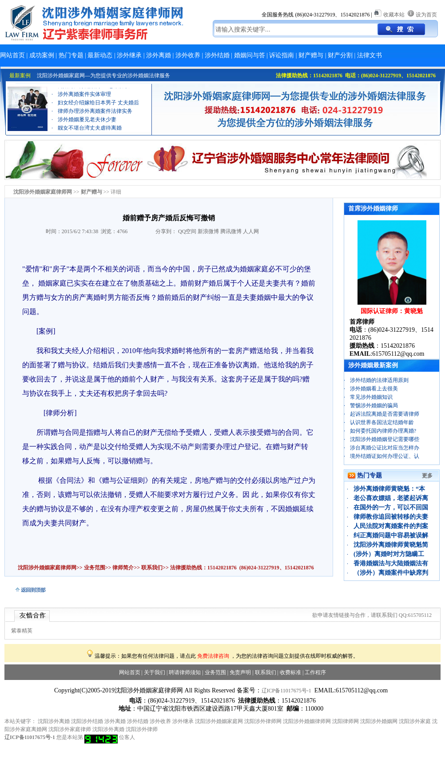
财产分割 (340, 55)
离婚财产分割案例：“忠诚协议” (95, 89)
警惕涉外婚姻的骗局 (374, 405)
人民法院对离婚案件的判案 (391, 526)
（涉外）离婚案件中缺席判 (391, 572)
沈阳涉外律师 (142, 729)
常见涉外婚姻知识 (371, 397)
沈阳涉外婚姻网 (378, 721)
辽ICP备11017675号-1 (286, 691)
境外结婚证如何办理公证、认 (384, 456)
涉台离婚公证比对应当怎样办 (384, 448)
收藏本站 (394, 15)
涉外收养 (187, 55)
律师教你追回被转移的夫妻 (391, 516)
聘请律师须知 (185, 672)
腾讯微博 (231, 231)
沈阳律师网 (345, 721)
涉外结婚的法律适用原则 (379, 380)
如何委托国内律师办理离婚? (383, 431)
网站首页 (12, 55)
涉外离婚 (158, 55)
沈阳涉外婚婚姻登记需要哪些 (384, 439)
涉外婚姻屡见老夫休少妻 (87, 123)
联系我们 (151, 567)
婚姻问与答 (249, 55)
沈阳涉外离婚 (54, 721)
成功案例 (41, 55)
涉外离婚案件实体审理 (84, 98)
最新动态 (99, 55)
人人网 (251, 231)
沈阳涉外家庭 (415, 721)
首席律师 (362, 321)
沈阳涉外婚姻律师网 (307, 721)
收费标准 (290, 672)
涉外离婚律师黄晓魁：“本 (389, 488)
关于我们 (154, 672)
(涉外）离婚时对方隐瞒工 (389, 554)
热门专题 (71, 55)
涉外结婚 (217, 55)
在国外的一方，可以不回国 (391, 507)
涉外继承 (129, 55)
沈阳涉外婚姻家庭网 (219, 721)
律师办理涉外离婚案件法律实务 (95, 114)
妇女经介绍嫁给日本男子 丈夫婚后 (98, 106)
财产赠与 (310, 55)
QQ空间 (187, 231)
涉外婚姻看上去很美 (374, 389)
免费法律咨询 (213, 656)
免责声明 (240, 672)
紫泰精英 (21, 631)
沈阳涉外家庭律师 (69, 729)
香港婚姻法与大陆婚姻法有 (391, 563)
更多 (427, 476)
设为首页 (426, 15)
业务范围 (94, 567)
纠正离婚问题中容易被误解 (391, 535)
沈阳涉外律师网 (263, 721)
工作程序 (315, 672)
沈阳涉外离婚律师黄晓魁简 (391, 544)
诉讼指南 (281, 55)
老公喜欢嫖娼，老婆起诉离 (391, 498)
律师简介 (123, 567)
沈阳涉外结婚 (87, 721)
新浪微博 (208, 231)
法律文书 (369, 55)
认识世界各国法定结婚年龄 (382, 422)
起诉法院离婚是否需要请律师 (384, 414)
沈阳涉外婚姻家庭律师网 (47, 567)
